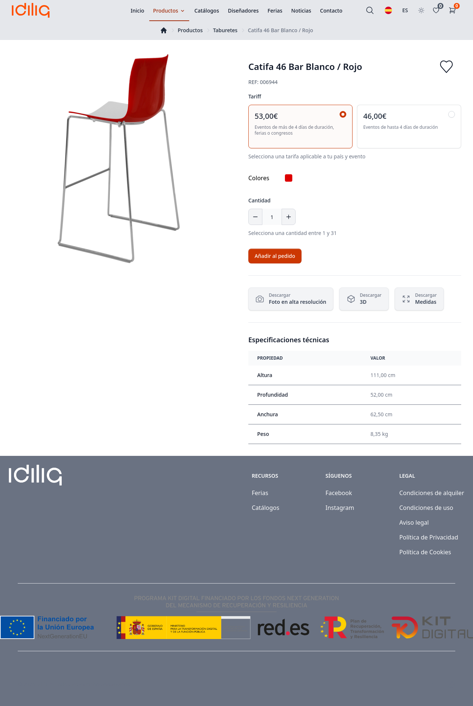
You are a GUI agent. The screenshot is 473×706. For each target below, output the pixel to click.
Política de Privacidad (428, 537)
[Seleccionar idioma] (388, 10)
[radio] (300, 126)
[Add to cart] (275, 256)
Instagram (340, 508)
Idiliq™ (45, 684)
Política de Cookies (425, 552)
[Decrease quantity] (255, 217)
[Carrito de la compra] (453, 10)
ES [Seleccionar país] (405, 10)
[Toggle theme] (421, 10)
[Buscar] (370, 10)
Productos (190, 30)
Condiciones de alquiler (431, 493)
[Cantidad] (272, 217)
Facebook (339, 493)
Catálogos (265, 508)
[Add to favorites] (446, 66)
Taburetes (225, 30)
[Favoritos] (437, 10)
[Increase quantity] (289, 217)
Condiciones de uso (426, 508)
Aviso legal (414, 522)
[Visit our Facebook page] (435, 684)
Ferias (260, 493)
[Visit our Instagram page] (451, 684)
